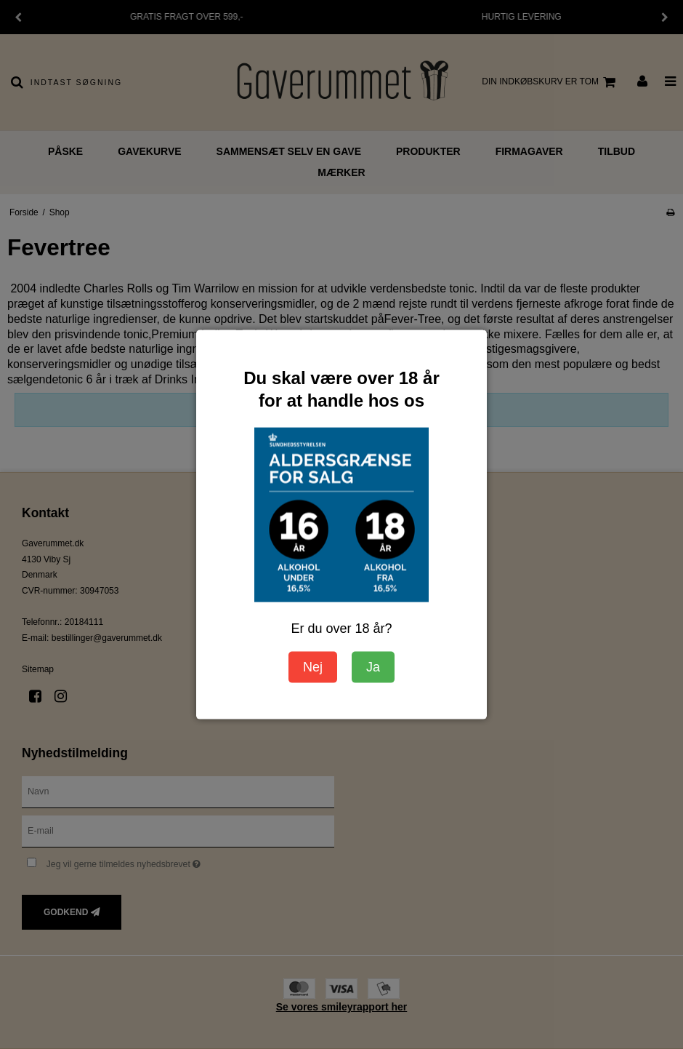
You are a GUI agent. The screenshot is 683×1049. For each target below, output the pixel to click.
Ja (373, 667)
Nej (313, 667)
